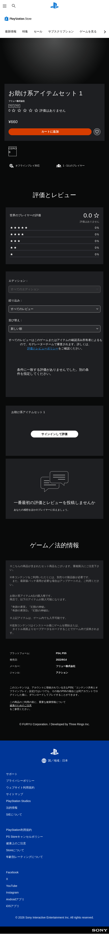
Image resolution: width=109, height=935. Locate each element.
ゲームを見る (88, 31)
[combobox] (54, 289)
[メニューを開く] (4, 6)
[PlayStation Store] (18, 18)
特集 (25, 31)
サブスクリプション (61, 31)
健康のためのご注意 (21, 705)
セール (38, 31)
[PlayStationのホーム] (54, 5)
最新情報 (10, 31)
